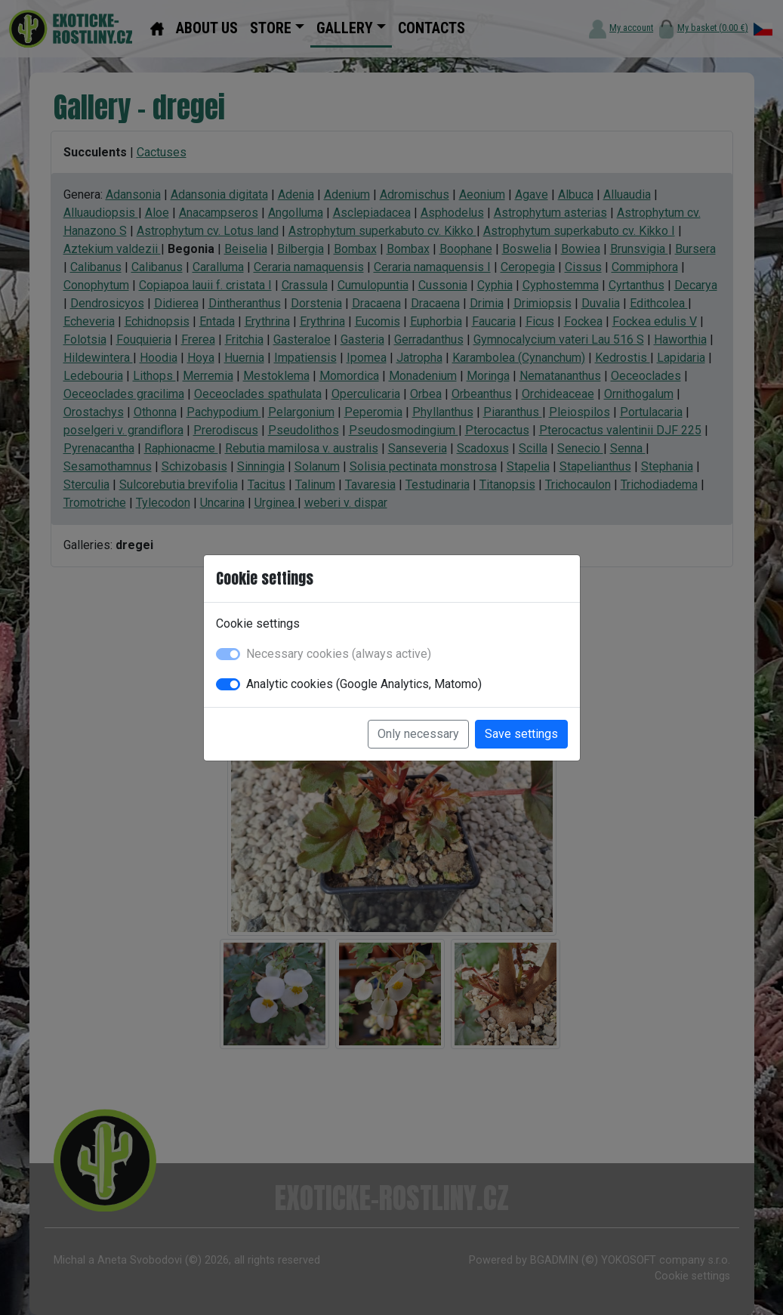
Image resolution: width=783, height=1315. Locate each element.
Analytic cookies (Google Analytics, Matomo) (364, 684)
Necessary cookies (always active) (338, 654)
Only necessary (418, 734)
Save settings (521, 734)
